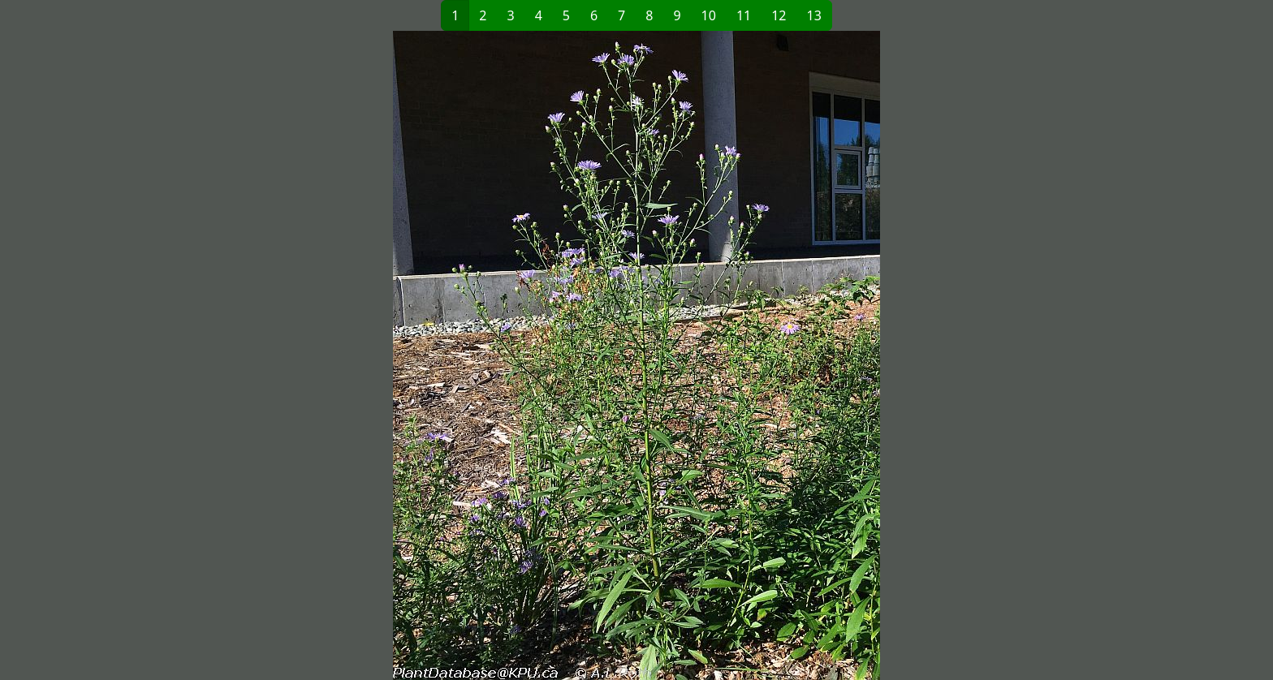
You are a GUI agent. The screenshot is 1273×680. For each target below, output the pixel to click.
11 (743, 15)
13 (814, 15)
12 (778, 15)
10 (708, 15)
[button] (373, 355)
